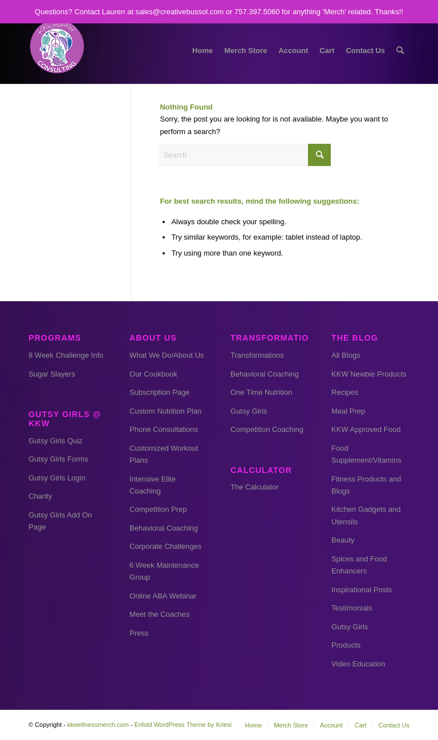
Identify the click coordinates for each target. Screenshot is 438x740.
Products (345, 645)
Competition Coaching (266, 429)
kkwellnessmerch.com (98, 724)
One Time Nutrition (261, 392)
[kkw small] (57, 51)
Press (138, 633)
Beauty (342, 540)
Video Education (358, 664)
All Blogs (345, 355)
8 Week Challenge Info (66, 355)
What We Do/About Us (166, 355)
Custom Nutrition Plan (165, 411)
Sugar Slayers (52, 374)
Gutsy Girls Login (57, 478)
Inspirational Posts (361, 589)
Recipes (344, 392)
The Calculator (254, 487)
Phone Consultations (163, 429)
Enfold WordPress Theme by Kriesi (183, 724)
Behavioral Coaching (163, 528)
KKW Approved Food (365, 429)
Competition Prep (157, 509)
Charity (40, 496)
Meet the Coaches (159, 614)
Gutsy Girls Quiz (56, 440)
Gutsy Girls (248, 411)
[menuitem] (202, 51)
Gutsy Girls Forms (58, 459)
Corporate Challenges (165, 546)
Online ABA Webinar (163, 596)
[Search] (400, 51)
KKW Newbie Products (369, 374)
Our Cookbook (153, 374)
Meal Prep (348, 411)
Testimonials (351, 608)
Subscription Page (159, 392)
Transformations (256, 355)
